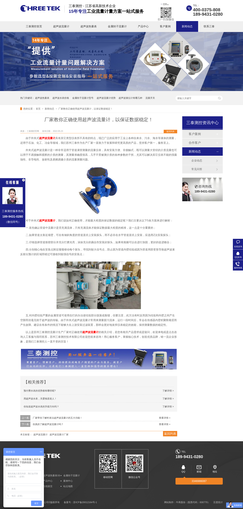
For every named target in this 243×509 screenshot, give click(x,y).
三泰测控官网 (33, 131)
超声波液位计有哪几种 (130, 98)
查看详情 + (164, 417)
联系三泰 (209, 26)
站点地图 (68, 486)
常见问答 (196, 169)
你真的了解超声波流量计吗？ (48, 424)
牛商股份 (180, 502)
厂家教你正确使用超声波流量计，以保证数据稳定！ (85, 108)
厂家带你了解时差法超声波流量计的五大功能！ (57, 417)
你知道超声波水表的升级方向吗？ (41, 406)
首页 (38, 108)
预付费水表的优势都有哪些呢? (40, 390)
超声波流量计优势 (106, 98)
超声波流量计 (61, 26)
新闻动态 (187, 26)
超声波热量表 (88, 26)
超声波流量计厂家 (59, 434)
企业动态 (196, 160)
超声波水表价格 (60, 98)
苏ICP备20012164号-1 (85, 502)
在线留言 (47, 486)
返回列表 (170, 131)
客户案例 (165, 26)
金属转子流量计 (117, 26)
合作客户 (195, 142)
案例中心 (68, 481)
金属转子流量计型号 (82, 98)
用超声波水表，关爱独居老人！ (40, 398)
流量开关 (150, 98)
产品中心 (143, 26)
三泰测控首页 (34, 26)
